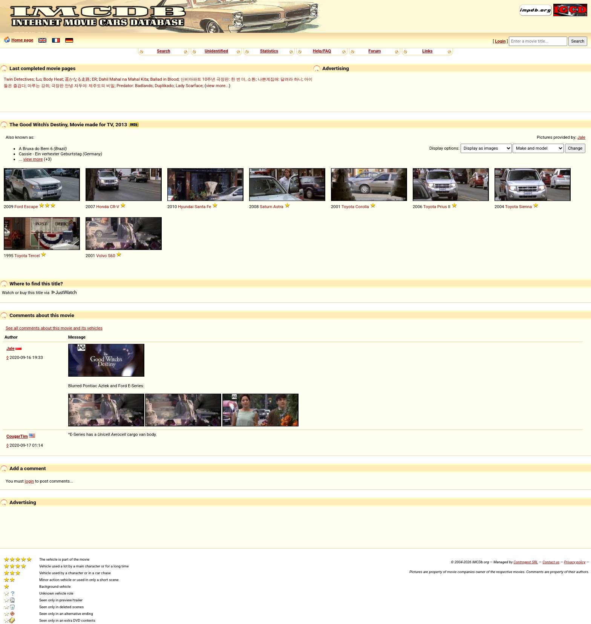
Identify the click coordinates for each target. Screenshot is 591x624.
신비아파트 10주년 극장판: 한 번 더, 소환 (218, 79)
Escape (31, 206)
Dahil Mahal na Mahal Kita (123, 79)
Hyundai (185, 206)
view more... (217, 85)
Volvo (101, 255)
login (29, 481)
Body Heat (53, 79)
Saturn (266, 206)
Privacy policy (574, 562)
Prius (442, 206)
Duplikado (164, 85)
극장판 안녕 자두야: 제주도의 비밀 (83, 85)
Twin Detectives (19, 79)
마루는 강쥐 (38, 85)
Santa (199, 206)
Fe (209, 206)
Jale (581, 137)
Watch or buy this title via (39, 292)
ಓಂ (38, 79)
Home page (22, 40)
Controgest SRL (525, 562)
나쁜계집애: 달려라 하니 (280, 79)
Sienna (525, 206)
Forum (375, 51)
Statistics (269, 51)
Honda (102, 206)
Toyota (347, 206)
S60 (111, 255)
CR (112, 206)
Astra (278, 206)
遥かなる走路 (77, 79)
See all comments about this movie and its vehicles (54, 328)
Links (427, 51)
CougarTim (17, 436)
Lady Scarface (189, 85)
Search (163, 51)
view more (33, 159)
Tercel (34, 255)
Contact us (550, 562)
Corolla (362, 206)
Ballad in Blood (164, 79)
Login (500, 41)
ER (94, 79)
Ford (18, 206)
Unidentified (216, 51)
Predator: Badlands (134, 85)
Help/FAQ (322, 51)
